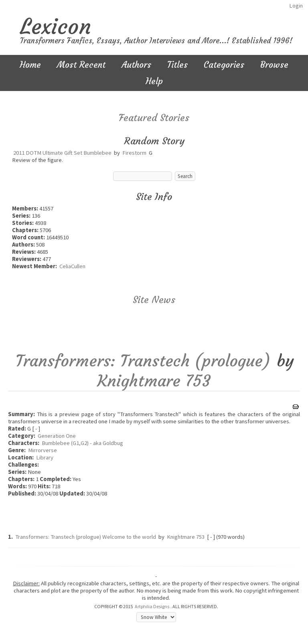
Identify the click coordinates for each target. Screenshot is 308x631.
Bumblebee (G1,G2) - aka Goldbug (82, 443)
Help (154, 81)
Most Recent (81, 64)
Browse (274, 64)
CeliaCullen (72, 266)
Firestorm (134, 152)
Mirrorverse (42, 450)
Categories (224, 64)
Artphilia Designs (152, 606)
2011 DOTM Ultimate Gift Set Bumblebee (62, 152)
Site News (154, 300)
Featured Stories (154, 118)
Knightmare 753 (154, 381)
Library (44, 457)
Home (30, 64)
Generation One (57, 435)
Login (296, 5)
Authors (136, 64)
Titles (177, 64)
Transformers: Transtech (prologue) (143, 361)
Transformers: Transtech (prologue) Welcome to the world (85, 536)
